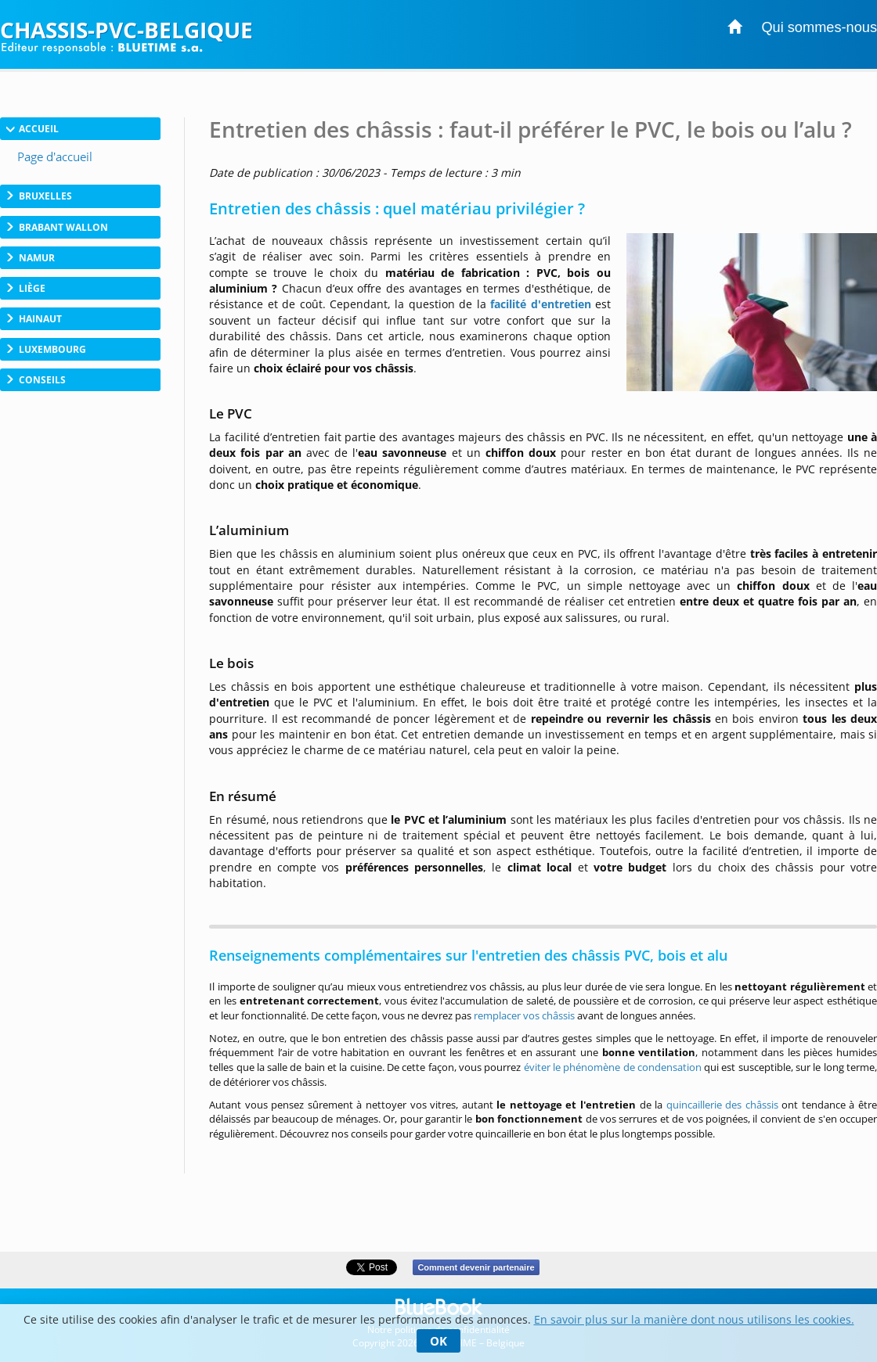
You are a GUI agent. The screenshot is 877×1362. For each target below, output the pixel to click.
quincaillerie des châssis (722, 1105)
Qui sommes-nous (819, 27)
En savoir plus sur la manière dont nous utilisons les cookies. (694, 1319)
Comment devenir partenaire (475, 1267)
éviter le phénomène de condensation (613, 1067)
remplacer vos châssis (524, 1015)
